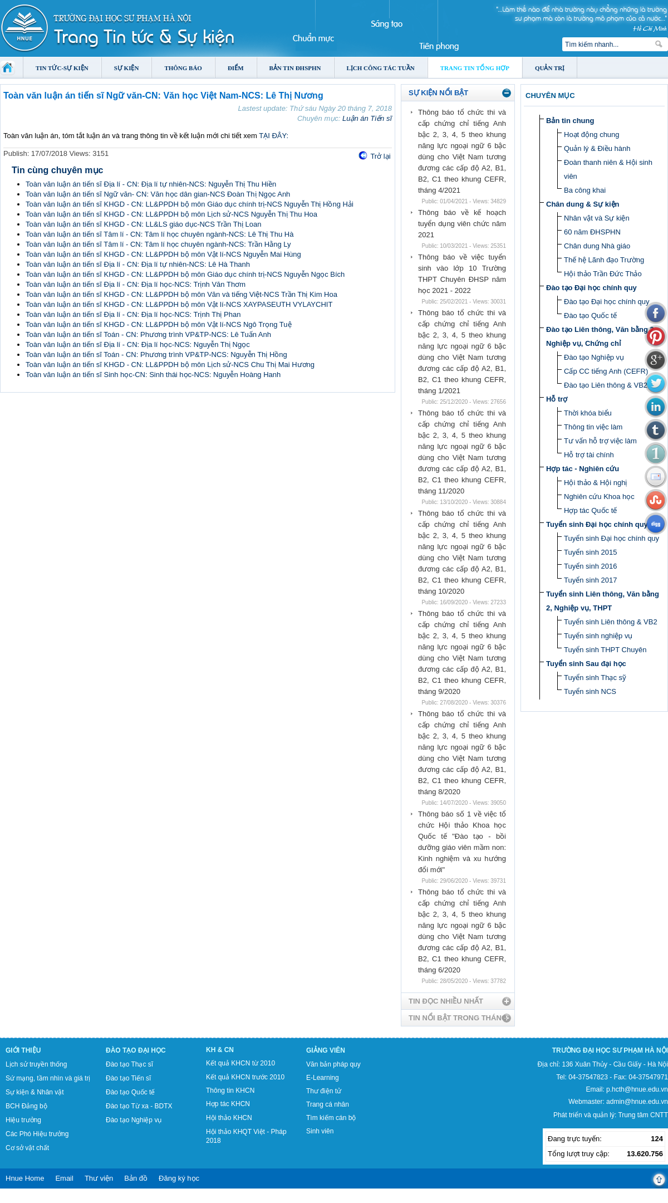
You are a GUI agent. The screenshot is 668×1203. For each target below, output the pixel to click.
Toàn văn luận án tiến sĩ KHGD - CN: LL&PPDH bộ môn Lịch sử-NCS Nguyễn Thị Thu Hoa (171, 214)
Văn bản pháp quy (333, 1064)
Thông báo (183, 68)
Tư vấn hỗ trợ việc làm (600, 441)
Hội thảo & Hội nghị (595, 482)
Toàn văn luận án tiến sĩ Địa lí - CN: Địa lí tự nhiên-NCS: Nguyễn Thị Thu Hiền (151, 184)
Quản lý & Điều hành (597, 148)
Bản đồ (136, 1178)
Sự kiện (126, 68)
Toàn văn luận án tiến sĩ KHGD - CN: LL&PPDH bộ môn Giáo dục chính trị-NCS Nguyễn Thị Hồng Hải (189, 204)
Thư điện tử (323, 1091)
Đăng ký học (179, 1178)
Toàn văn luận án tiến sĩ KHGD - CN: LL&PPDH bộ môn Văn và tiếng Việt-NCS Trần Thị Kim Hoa (181, 294)
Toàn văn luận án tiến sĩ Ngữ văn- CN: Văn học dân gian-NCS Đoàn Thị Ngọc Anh (158, 194)
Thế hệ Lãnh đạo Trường (604, 260)
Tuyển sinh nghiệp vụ (598, 636)
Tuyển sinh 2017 (590, 580)
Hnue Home (25, 1178)
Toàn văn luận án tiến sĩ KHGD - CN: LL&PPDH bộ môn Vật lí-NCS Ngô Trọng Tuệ (159, 324)
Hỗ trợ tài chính (589, 455)
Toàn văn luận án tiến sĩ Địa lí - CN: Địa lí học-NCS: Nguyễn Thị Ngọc (138, 344)
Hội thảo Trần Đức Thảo (603, 274)
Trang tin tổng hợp (474, 68)
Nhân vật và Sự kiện (597, 218)
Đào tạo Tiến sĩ (128, 1078)
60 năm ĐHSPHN (592, 232)
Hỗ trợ (556, 399)
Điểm (236, 68)
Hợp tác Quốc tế (590, 510)
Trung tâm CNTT (643, 1115)
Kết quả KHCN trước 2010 (245, 1077)
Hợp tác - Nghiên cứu (582, 468)
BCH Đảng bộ (26, 1106)
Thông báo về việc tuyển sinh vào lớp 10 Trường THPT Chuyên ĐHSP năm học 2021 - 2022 (462, 274)
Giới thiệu (23, 1050)
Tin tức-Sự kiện (62, 68)
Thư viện (99, 1178)
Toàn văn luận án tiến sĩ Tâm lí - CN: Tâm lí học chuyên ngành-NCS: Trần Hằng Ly (158, 244)
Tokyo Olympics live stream (40, 1199)
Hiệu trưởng (23, 1120)
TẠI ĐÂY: (273, 135)
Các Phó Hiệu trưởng (37, 1134)
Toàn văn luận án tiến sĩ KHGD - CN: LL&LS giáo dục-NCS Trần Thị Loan (143, 224)
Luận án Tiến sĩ (367, 118)
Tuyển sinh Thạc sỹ (595, 677)
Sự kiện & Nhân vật (35, 1092)
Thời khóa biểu (588, 413)
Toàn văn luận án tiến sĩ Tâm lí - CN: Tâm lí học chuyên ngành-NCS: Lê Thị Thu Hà (159, 234)
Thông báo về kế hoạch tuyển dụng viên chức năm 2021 (462, 223)
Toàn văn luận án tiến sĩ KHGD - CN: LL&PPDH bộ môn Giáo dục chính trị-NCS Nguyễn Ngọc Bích (185, 274)
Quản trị (549, 68)
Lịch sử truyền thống (36, 1064)
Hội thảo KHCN (229, 1118)
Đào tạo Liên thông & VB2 (605, 385)
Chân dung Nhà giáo (597, 246)
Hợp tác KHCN (228, 1104)
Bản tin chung (570, 120)
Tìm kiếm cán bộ (331, 1118)
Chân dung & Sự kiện (583, 204)
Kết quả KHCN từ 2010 (240, 1063)
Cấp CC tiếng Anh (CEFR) (606, 371)
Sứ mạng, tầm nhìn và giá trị (48, 1078)
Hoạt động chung (592, 134)
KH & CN (220, 1050)
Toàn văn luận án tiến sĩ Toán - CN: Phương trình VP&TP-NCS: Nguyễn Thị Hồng (156, 354)
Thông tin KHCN (230, 1090)
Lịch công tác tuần (381, 68)
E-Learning (322, 1078)
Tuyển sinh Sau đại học (586, 663)
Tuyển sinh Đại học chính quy (597, 524)
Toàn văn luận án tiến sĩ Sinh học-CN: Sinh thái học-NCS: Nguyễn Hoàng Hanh (153, 374)
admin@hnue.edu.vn (637, 1102)
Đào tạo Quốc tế (590, 315)
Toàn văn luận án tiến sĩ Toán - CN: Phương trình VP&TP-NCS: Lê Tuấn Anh (148, 334)
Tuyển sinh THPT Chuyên (605, 649)
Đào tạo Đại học (136, 1050)
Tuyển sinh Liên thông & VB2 (610, 622)
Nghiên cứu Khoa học (599, 496)
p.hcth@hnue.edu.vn (637, 1089)
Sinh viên (319, 1131)
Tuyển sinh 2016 (590, 566)
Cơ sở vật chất (27, 1148)
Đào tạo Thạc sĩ (129, 1064)
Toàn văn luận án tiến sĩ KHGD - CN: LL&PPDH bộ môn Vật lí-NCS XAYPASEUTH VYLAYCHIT (179, 304)
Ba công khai (585, 190)
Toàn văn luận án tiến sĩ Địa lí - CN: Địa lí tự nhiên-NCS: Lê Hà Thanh (138, 264)
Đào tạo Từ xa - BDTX (139, 1106)
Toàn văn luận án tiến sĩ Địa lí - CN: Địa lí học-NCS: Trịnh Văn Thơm (135, 284)
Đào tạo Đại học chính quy (591, 287)
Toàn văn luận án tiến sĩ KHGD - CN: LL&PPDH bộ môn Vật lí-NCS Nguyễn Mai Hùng (163, 254)
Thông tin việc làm (593, 427)
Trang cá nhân (327, 1104)
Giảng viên (325, 1050)
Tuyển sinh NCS (590, 691)
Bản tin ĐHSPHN (295, 68)
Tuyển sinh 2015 (590, 552)
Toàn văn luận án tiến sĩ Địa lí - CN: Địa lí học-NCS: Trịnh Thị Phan (133, 314)
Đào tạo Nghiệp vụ (594, 357)
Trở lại (380, 156)
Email (64, 1178)
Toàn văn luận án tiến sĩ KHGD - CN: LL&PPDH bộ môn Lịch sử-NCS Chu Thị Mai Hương (170, 364)
